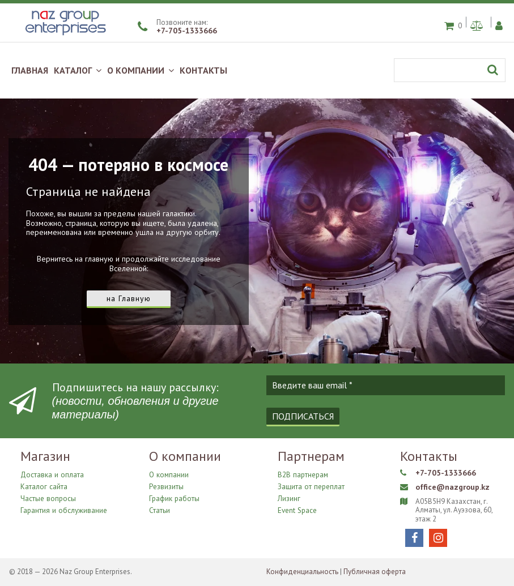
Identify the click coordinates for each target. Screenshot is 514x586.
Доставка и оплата (51, 475)
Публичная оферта (374, 571)
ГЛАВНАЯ (29, 70)
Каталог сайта (43, 486)
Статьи (159, 508)
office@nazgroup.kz (451, 487)
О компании (168, 475)
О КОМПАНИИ (140, 70)
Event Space (297, 508)
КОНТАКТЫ (203, 70)
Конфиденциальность (302, 571)
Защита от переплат (310, 486)
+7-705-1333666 (186, 30)
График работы (174, 497)
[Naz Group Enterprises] (64, 36)
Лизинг (289, 497)
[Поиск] (449, 70)
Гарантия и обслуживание (63, 508)
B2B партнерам (303, 475)
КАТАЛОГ (77, 70)
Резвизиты (166, 486)
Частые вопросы (47, 497)
